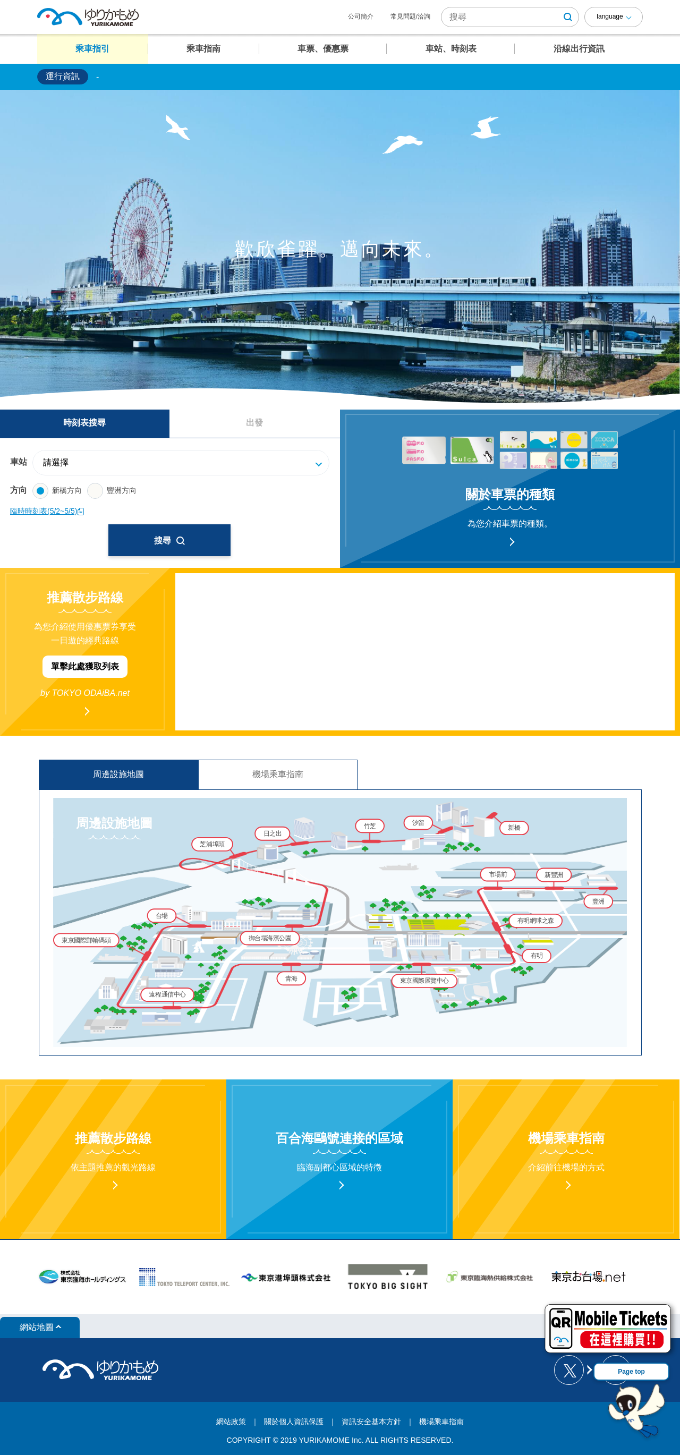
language (610, 16)
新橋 (514, 827)
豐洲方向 (112, 491)
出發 (254, 422)
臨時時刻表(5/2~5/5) (47, 511)
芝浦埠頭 (212, 843)
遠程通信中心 (167, 994)
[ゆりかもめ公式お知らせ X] (572, 1370)
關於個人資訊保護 (294, 1421)
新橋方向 (57, 491)
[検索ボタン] (568, 17)
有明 (537, 955)
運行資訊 (63, 76)
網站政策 (231, 1421)
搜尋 (169, 541)
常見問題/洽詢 (410, 16)
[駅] (186, 462)
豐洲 (598, 901)
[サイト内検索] (510, 17)
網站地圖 (37, 1327)
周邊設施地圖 (118, 774)
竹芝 (370, 825)
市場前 (498, 874)
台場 (162, 915)
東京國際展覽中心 (424, 980)
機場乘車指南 (277, 774)
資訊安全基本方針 (371, 1421)
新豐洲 (554, 874)
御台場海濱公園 (270, 937)
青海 (291, 978)
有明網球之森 (535, 920)
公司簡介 (360, 16)
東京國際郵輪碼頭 (86, 940)
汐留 (418, 822)
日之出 (273, 833)
